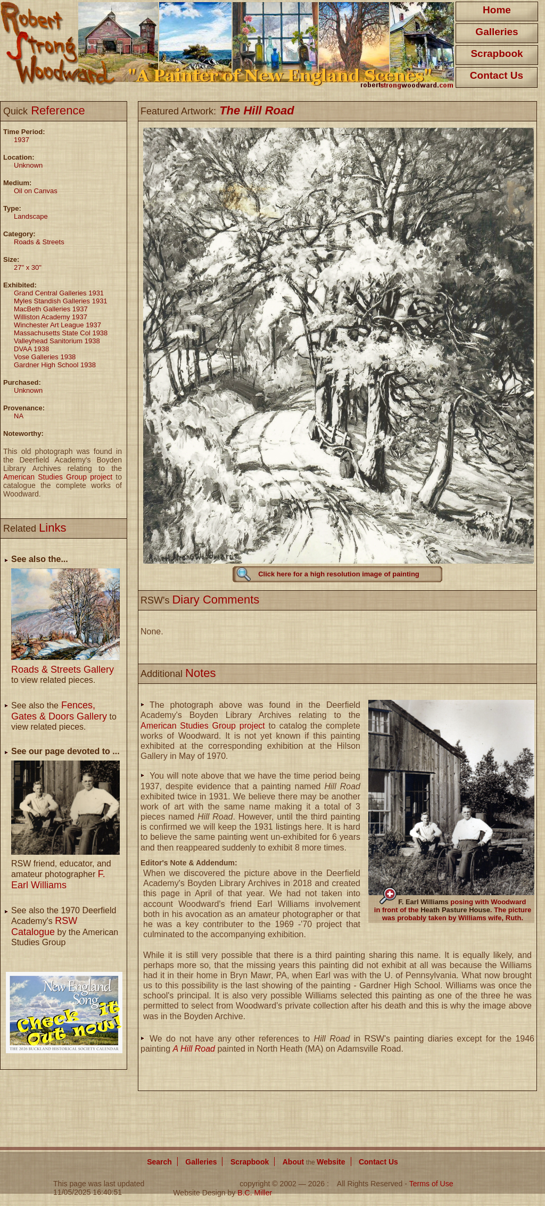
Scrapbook (496, 53)
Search (159, 1162)
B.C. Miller (254, 1192)
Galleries (496, 31)
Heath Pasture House (455, 910)
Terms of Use (431, 1183)
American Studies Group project (57, 477)
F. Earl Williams (423, 902)
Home (497, 9)
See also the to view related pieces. (64, 716)
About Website (314, 1162)
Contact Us (496, 75)
